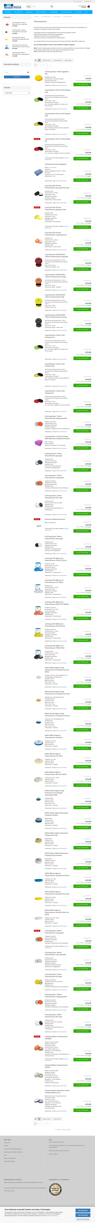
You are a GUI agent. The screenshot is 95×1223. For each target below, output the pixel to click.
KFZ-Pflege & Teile (66, 12)
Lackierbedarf (53, 12)
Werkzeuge (29, 12)
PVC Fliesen (78, 12)
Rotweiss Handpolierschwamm (55, 519)
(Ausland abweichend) (61, 85)
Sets (86, 12)
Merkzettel (87, 1)
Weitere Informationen (83, 1219)
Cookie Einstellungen (9, 1161)
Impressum (7, 1142)
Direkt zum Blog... (53, 1154)
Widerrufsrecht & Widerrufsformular (13, 1152)
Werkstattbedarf (40, 12)
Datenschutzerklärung (52, 1215)
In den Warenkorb (82, 84)
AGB (5, 1155)
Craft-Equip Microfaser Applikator (56, 164)
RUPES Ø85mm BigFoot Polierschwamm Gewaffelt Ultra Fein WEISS (57, 912)
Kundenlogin (78, 1)
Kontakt (6, 1145)
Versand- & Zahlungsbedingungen (13, 1149)
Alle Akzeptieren (83, 1210)
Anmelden (16, 77)
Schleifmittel (18, 12)
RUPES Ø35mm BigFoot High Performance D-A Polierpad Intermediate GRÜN (54, 793)
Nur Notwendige (83, 1215)
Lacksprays (7, 12)
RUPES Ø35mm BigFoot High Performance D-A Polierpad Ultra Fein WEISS (57, 670)
